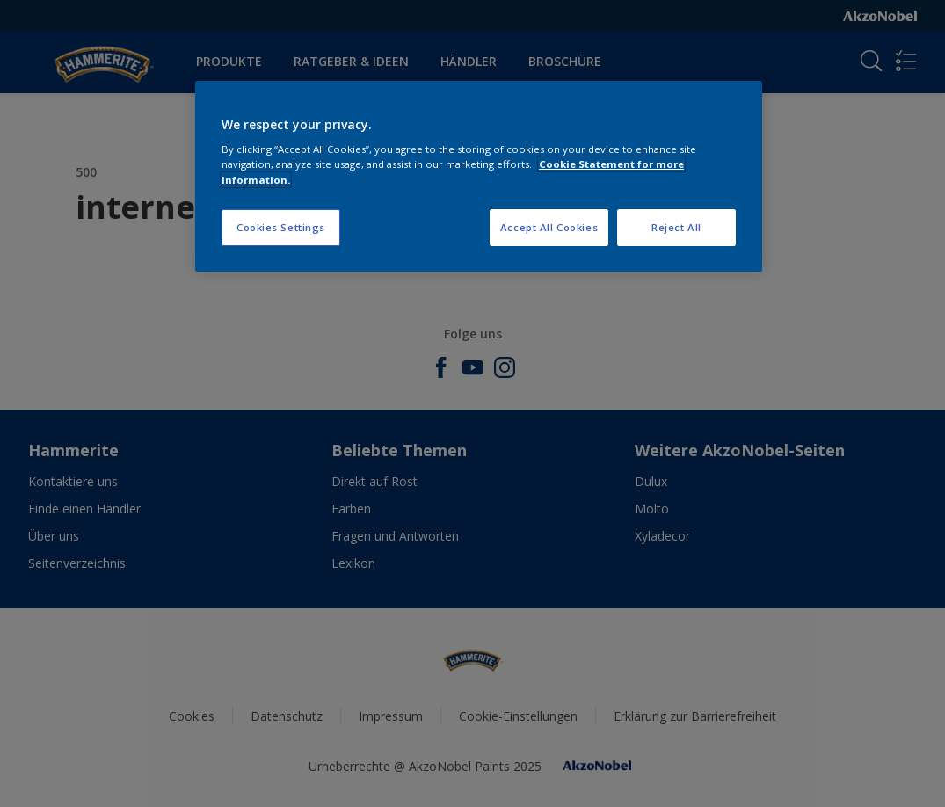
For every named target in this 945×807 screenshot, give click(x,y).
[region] (478, 176)
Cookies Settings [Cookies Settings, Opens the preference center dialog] (280, 227)
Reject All (676, 227)
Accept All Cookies (549, 227)
